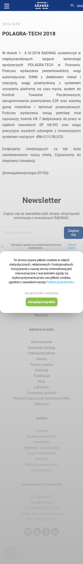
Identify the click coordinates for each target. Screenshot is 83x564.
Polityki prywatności (60, 282)
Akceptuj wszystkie (41, 302)
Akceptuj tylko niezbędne (41, 293)
